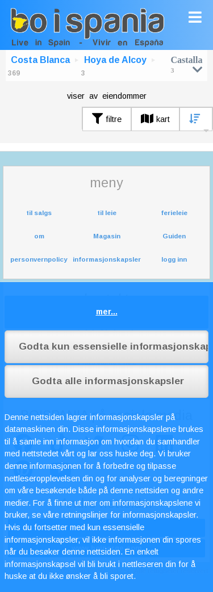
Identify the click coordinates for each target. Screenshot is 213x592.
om (39, 236)
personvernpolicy (38, 259)
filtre (107, 119)
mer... (107, 311)
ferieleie (174, 212)
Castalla (187, 64)
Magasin (106, 236)
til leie (106, 212)
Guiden (174, 236)
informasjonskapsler (107, 259)
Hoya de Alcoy (115, 60)
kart (155, 119)
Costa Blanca (40, 60)
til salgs (39, 212)
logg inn (174, 259)
